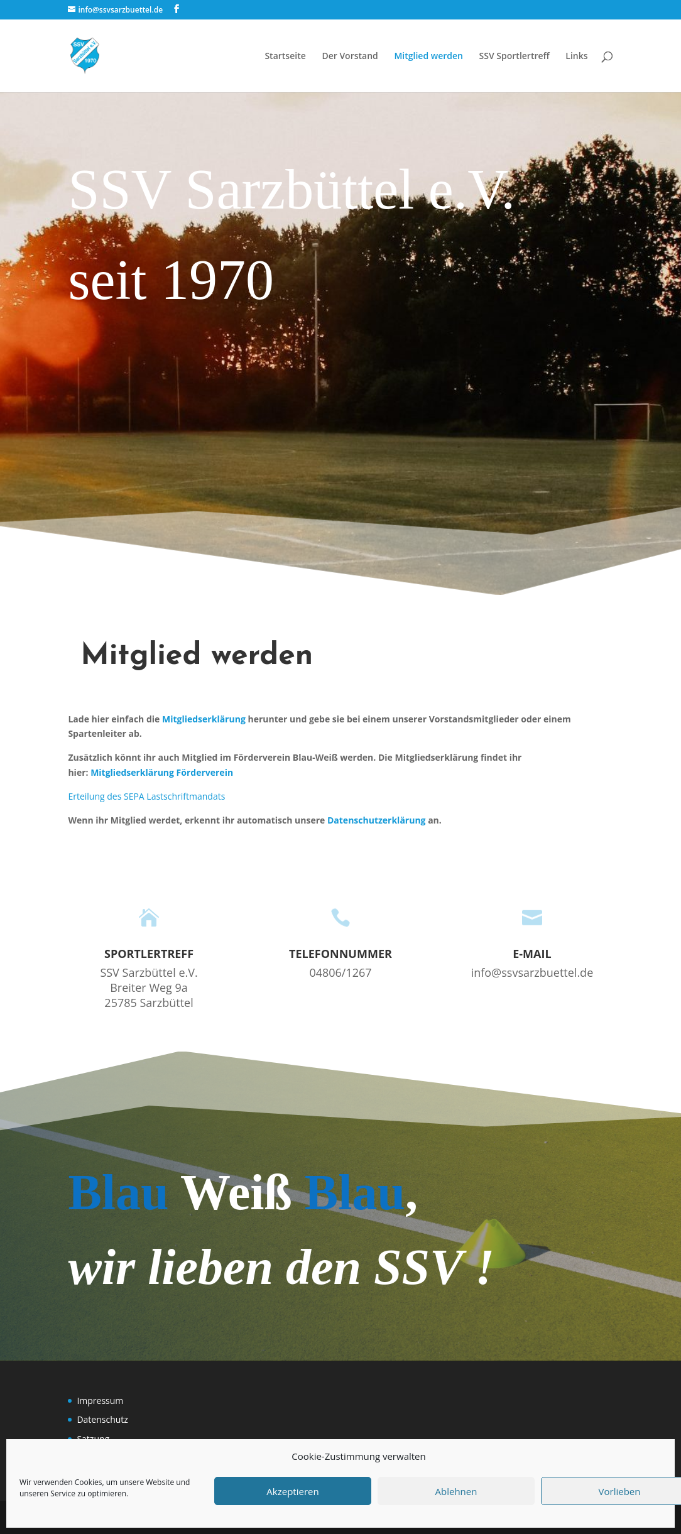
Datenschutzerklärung (376, 820)
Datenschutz (102, 1419)
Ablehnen (456, 1491)
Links (576, 57)
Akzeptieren (292, 1491)
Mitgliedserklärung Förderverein (161, 772)
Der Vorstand (350, 57)
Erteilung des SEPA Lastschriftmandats (146, 796)
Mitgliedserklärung (204, 719)
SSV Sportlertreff (514, 57)
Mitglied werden (428, 57)
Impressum (100, 1400)
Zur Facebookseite (143, 351)
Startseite (284, 57)
